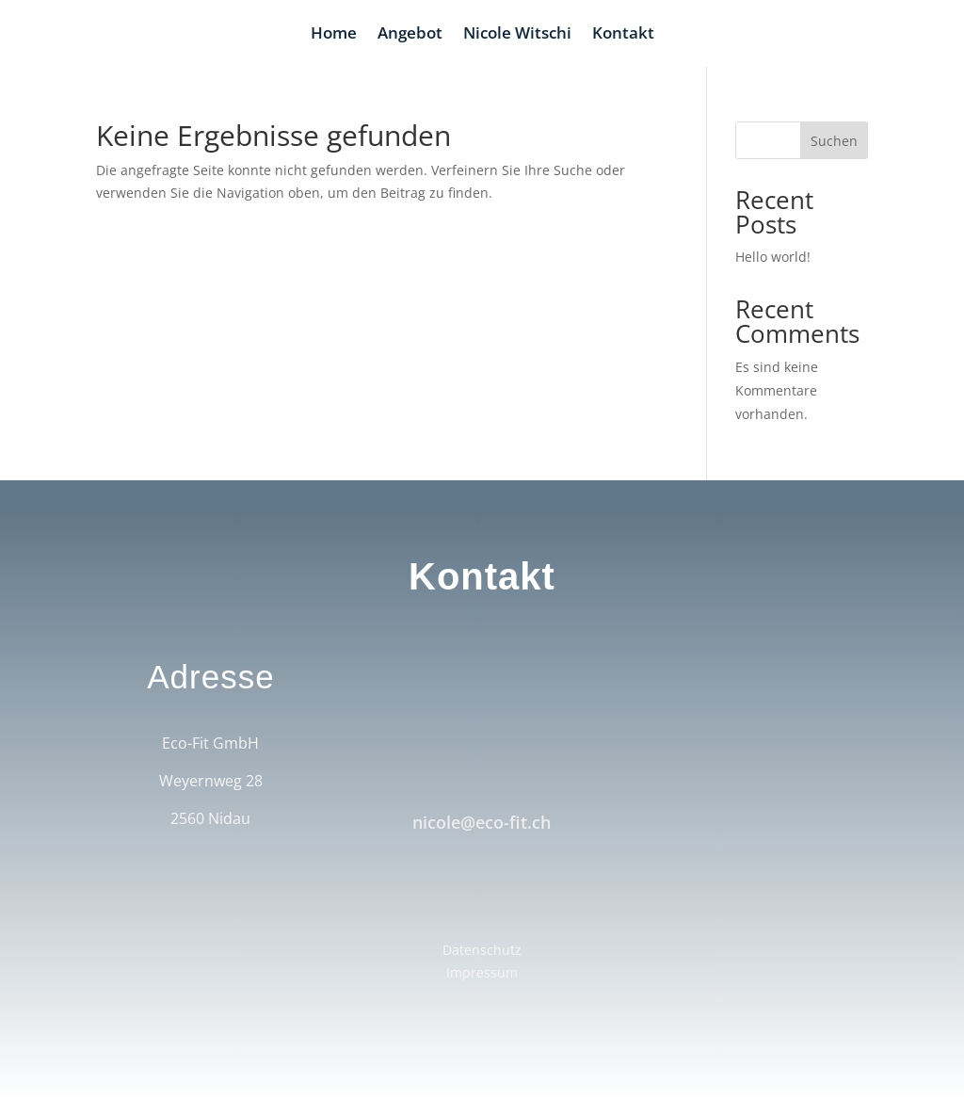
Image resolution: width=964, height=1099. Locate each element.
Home (334, 34)
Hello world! (773, 257)
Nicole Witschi (517, 34)
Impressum (482, 972)
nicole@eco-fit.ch (481, 822)
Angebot (410, 34)
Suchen (834, 141)
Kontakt (623, 34)
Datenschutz (482, 950)
